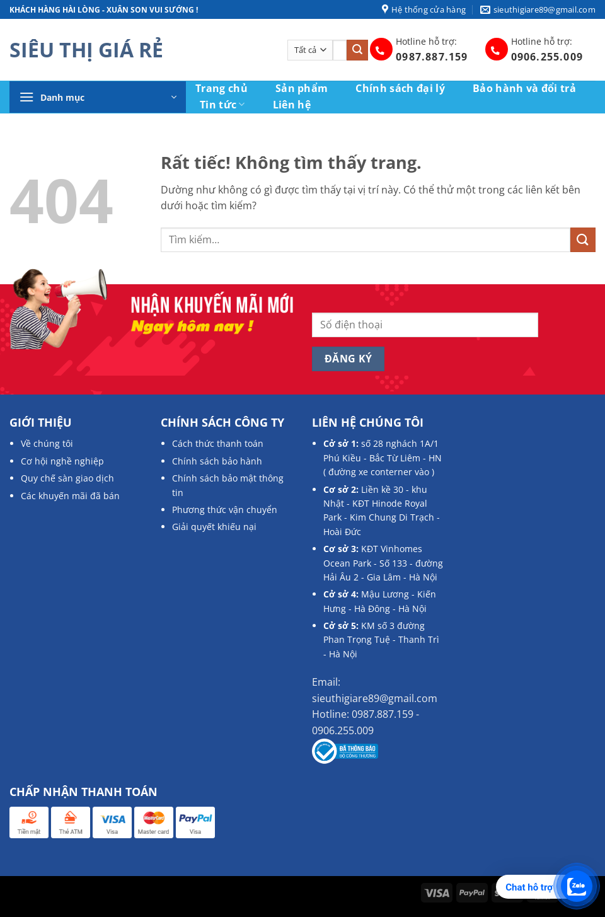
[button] (97, 97)
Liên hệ (292, 105)
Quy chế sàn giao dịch (67, 478)
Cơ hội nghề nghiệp (62, 461)
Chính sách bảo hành (217, 461)
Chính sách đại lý (399, 88)
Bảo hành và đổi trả (524, 88)
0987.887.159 (432, 57)
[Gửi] (357, 50)
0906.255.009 (547, 57)
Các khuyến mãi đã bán (70, 496)
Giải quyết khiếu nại (214, 527)
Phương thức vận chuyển (224, 510)
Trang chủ (221, 88)
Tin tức (222, 104)
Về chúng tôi (47, 443)
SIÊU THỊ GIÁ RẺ (86, 50)
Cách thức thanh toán (217, 443)
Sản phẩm (301, 88)
